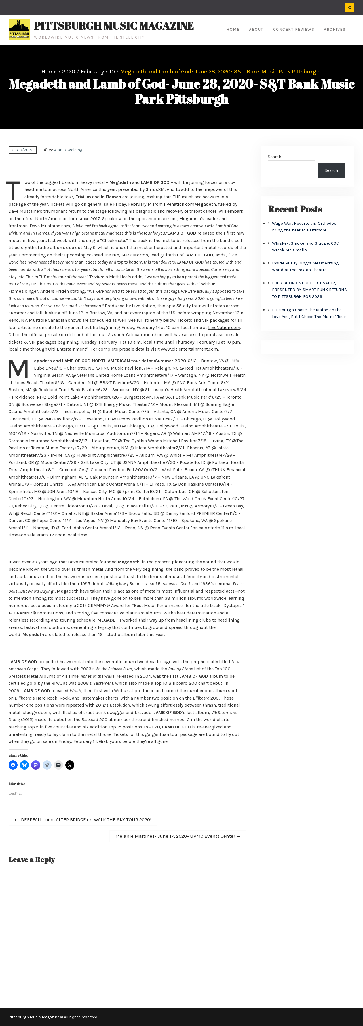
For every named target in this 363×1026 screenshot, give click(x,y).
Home (232, 29)
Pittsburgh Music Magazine (114, 25)
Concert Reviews (294, 29)
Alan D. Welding (68, 150)
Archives (334, 29)
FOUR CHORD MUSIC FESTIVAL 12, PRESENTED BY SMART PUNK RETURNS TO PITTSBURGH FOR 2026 (309, 289)
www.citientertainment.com (189, 349)
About (256, 29)
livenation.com (179, 204)
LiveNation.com (224, 327)
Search (274, 156)
